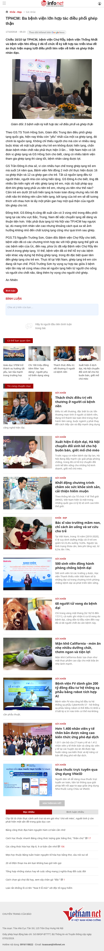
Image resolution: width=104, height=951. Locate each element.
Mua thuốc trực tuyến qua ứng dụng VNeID (76, 771)
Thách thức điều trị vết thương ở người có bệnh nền (64, 368)
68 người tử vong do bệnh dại (76, 605)
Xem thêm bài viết (52, 803)
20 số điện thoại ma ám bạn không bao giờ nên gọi (33, 863)
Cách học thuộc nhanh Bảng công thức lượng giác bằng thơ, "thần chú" (45, 838)
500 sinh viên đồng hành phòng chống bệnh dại (74, 565)
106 (61, 846)
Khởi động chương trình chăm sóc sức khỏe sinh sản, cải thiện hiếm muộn (78, 486)
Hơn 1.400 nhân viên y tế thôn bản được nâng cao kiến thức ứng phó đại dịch (77, 732)
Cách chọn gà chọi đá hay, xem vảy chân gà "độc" (33, 879)
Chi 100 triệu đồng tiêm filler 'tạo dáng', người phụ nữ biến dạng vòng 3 (38, 372)
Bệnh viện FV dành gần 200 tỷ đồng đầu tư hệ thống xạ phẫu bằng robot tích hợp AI (77, 689)
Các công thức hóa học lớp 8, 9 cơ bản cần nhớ (31, 846)
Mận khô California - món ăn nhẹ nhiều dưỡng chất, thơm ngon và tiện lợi (78, 647)
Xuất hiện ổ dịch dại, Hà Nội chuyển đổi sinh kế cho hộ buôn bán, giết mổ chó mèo (89, 372)
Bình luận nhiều (75, 811)
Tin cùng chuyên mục (19, 386)
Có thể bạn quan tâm (18, 340)
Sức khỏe (31, 11)
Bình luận (10, 290)
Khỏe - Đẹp (16, 12)
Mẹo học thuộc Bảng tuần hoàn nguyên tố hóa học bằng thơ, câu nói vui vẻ (47, 854)
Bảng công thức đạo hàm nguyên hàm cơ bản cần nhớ (35, 829)
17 (88, 838)
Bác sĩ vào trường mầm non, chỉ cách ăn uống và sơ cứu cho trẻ (78, 526)
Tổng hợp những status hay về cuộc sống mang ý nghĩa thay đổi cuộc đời (46, 871)
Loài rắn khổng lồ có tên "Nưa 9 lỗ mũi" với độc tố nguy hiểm (39, 887)
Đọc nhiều (28, 811)
